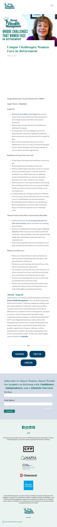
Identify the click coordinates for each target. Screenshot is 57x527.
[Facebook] (23, 428)
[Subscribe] (9, 411)
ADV (28, 433)
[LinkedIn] (30, 428)
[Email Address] (28, 404)
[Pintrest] (33, 428)
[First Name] (28, 395)
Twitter (37, 354)
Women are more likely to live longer (24, 114)
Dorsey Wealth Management (17, 301)
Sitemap (28, 517)
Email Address (10, 400)
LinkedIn (24, 337)
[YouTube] (26, 428)
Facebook (19, 354)
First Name (8, 392)
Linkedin (28, 363)
